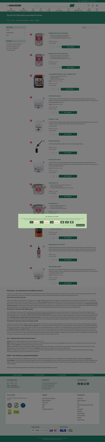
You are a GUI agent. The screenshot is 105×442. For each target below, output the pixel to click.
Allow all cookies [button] (80, 225)
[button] (34, 222)
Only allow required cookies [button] (67, 225)
